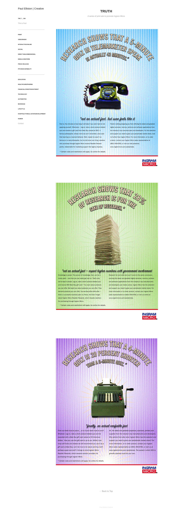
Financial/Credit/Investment (28, 89)
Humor (20, 118)
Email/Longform (24, 59)
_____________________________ (31, 29)
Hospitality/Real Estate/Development (32, 113)
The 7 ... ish (22, 18)
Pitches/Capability (25, 69)
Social (20, 49)
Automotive (22, 99)
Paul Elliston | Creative (31, 8)
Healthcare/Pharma (25, 84)
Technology (22, 94)
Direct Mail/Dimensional (27, 54)
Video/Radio (22, 39)
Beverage (21, 104)
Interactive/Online (25, 44)
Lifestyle (21, 109)
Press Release (23, 64)
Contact (21, 123)
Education (22, 79)
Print (20, 34)
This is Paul (22, 23)
